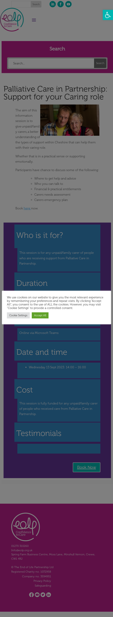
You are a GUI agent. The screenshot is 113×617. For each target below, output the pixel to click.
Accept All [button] (41, 315)
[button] (108, 15)
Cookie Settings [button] (19, 315)
